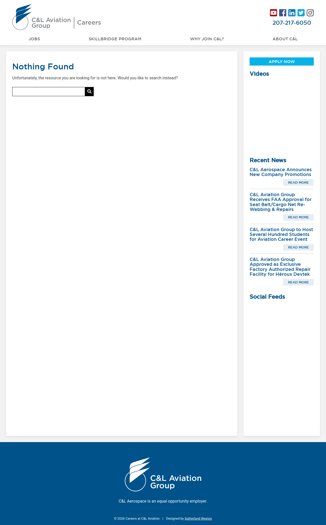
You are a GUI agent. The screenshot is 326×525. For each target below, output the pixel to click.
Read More (298, 182)
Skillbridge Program (115, 38)
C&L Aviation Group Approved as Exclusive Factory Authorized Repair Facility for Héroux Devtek (280, 267)
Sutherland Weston (198, 518)
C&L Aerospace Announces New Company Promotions (281, 172)
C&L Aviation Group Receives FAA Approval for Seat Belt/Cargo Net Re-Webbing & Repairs (280, 202)
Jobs (34, 38)
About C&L (285, 38)
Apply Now (282, 61)
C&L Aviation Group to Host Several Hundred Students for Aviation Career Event (281, 234)
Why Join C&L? (207, 38)
